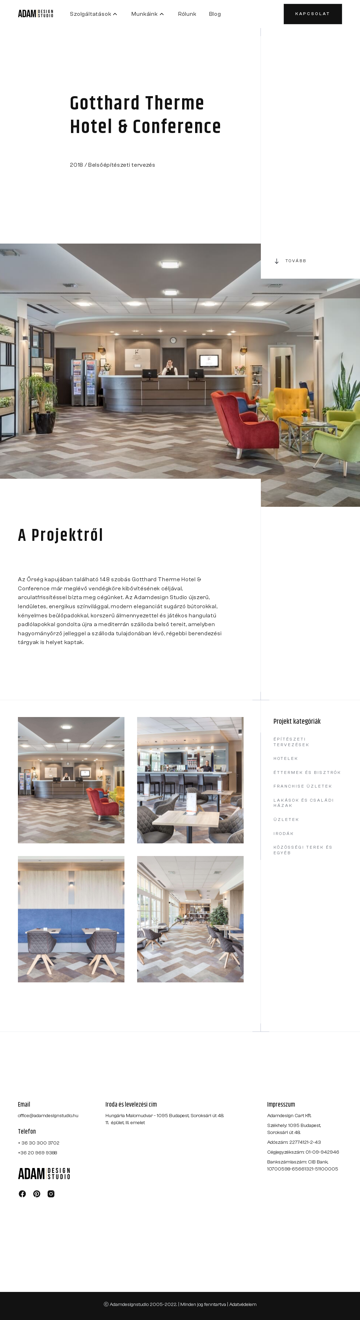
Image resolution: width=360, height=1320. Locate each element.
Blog (215, 14)
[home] (44, 14)
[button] (94, 14)
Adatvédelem (243, 1304)
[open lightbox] (71, 780)
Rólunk (187, 14)
